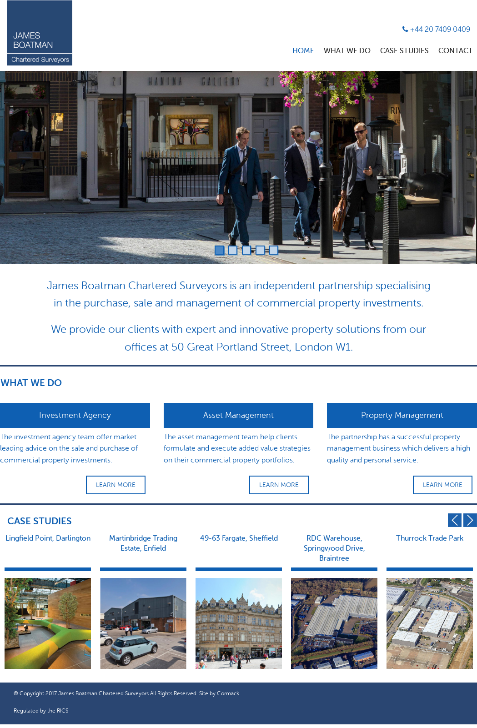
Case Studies (404, 51)
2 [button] (232, 250)
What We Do (347, 51)
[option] (238, 167)
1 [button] (219, 250)
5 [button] (273, 250)
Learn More (116, 485)
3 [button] (246, 250)
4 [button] (260, 250)
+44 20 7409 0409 (436, 29)
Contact (455, 51)
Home (303, 51)
